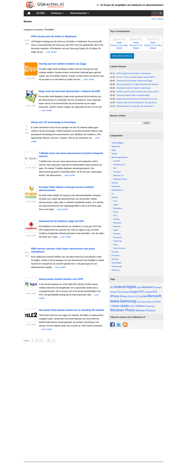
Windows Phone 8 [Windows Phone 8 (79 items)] (145, 310)
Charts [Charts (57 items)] (113, 292)
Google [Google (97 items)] (133, 291)
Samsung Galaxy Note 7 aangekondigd (132, 95)
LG (113, 194)
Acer (115, 201)
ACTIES (40, 13)
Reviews (115, 259)
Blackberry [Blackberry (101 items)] (148, 287)
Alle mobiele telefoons (122, 56)
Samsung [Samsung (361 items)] (127, 301)
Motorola (117, 226)
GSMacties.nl (117, 190)
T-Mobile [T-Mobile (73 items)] (114, 306)
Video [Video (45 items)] (132, 306)
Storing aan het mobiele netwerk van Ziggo (62, 64)
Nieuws (160, 19)
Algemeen (116, 146)
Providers (116, 255)
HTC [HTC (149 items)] (141, 291)
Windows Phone (120, 179)
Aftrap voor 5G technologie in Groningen (53, 122)
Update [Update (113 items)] (124, 305)
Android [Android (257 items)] (120, 287)
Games (115, 183)
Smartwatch (117, 263)
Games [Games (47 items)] (125, 292)
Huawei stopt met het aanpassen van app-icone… (137, 102)
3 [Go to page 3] (41, 341)
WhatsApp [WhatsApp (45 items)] (150, 306)
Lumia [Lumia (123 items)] (143, 296)
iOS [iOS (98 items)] (155, 291)
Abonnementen (80, 13)
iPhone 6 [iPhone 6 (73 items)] (124, 296)
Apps (114, 150)
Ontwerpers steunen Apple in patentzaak (133, 88)
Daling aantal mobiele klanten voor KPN (61, 279)
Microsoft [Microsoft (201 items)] (154, 296)
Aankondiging (117, 143)
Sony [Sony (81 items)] (158, 301)
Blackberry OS (119, 164)
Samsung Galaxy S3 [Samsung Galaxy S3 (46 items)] (146, 302)
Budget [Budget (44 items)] (158, 287)
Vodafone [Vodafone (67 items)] (140, 306)
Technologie (117, 266)
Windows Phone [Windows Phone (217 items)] (122, 310)
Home (153, 19)
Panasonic (117, 237)
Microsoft (117, 223)
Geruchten (116, 186)
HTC (115, 215)
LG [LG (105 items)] (137, 296)
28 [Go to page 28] (48, 341)
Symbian (117, 172)
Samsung (117, 241)
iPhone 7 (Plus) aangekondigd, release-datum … (136, 77)
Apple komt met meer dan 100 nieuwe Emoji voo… (137, 99)
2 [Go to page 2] (36, 341)
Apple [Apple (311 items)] (131, 287)
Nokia (115, 230)
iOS (115, 168)
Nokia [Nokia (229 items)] (114, 301)
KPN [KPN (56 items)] (132, 296)
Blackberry (117, 208)
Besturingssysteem (120, 157)
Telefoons (58, 13)
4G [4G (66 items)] (111, 287)
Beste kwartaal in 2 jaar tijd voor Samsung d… (135, 106)
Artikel (114, 154)
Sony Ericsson (119, 248)
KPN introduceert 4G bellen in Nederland (53, 36)
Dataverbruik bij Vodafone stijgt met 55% (61, 221)
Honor (115, 212)
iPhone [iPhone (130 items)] (114, 296)
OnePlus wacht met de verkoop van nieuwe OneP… (138, 91)
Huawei (116, 219)
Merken (115, 197)
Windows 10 (118, 175)
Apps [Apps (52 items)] (139, 287)
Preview (115, 252)
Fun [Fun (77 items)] (119, 291)
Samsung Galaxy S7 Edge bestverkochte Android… (138, 84)
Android (116, 161)
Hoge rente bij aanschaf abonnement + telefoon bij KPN (69, 91)
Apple (115, 204)
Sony (115, 245)
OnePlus (117, 234)
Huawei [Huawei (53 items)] (148, 292)
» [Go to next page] (53, 341)
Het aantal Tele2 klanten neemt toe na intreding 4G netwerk (71, 310)
